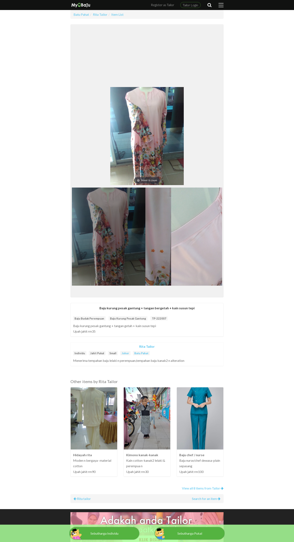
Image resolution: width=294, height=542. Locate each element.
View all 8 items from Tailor (203, 488)
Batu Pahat (141, 353)
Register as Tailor (162, 5)
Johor (125, 353)
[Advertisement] (147, 56)
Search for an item (206, 499)
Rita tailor (82, 499)
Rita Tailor (147, 346)
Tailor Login (190, 5)
